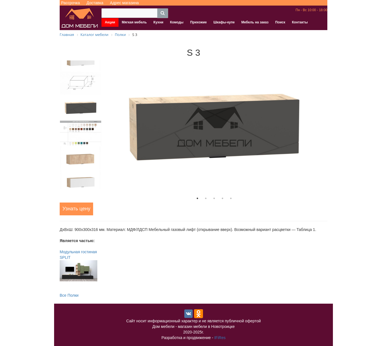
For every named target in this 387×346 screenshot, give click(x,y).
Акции (110, 22)
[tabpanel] (214, 127)
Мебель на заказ (255, 22)
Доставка (94, 3)
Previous (55, 125)
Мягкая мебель (134, 22)
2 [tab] (206, 198)
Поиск (280, 22)
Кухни (158, 22)
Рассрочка (70, 3)
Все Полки (69, 295)
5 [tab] (231, 198)
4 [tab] (222, 198)
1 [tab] (197, 198)
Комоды (176, 22)
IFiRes (219, 337)
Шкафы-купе (223, 22)
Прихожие (198, 22)
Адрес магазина (124, 3)
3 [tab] (214, 198)
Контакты (300, 22)
